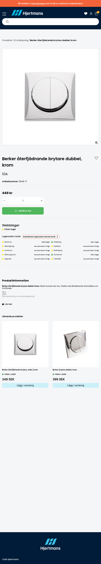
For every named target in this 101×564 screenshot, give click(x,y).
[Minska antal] (4, 200)
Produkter (7, 40)
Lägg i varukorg (25, 385)
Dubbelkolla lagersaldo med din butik (39, 237)
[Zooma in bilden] (95, 142)
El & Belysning (21, 40)
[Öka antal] (42, 200)
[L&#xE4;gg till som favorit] (96, 158)
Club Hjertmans (38, 3)
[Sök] (7, 21)
